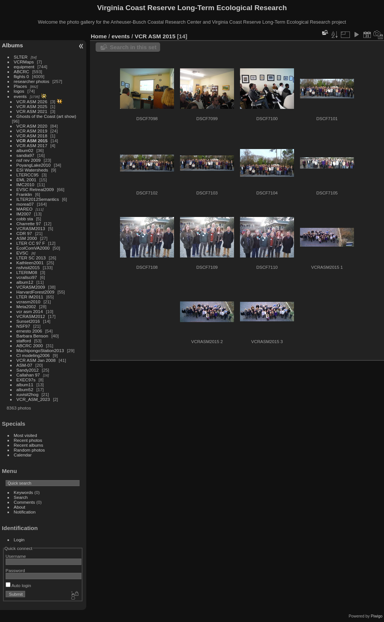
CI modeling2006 (33, 355)
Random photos (29, 449)
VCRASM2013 (30, 228)
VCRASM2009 (30, 287)
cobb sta (24, 218)
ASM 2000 (26, 238)
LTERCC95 (27, 174)
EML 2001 (26, 179)
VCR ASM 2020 (31, 125)
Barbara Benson (32, 335)
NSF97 (23, 326)
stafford (23, 340)
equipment (24, 66)
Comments (24, 502)
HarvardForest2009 (35, 291)
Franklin (24, 194)
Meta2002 (26, 306)
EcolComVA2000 (33, 247)
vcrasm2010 (28, 301)
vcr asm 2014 (29, 311)
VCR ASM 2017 (31, 145)
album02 (24, 150)
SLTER (21, 56)
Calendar (23, 454)
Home (99, 36)
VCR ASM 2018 (31, 135)
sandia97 (25, 155)
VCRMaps (24, 61)
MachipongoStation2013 (40, 350)
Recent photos (28, 440)
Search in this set (133, 47)
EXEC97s (26, 379)
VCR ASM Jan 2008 (36, 360)
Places (20, 86)
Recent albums (28, 445)
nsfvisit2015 (28, 267)
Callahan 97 (28, 374)
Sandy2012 (27, 369)
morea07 (25, 204)
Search (21, 497)
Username (16, 556)
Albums (12, 45)
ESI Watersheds (32, 169)
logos (19, 91)
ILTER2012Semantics (37, 199)
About (20, 507)
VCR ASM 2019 (31, 130)
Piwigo (376, 616)
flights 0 (21, 76)
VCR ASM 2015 (32, 140)
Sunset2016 (28, 321)
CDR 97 (24, 233)
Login (19, 539)
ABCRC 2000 (29, 345)
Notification (25, 511)
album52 (24, 389)
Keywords (23, 492)
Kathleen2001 (30, 262)
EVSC (22, 252)
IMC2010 (25, 184)
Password (15, 570)
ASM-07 (24, 365)
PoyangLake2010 (33, 165)
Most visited (25, 435)
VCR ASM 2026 (31, 101)
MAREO (24, 208)
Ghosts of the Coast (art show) (46, 116)
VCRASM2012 (30, 316)
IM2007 (23, 213)
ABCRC (21, 71)
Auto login (18, 585)
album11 (24, 384)
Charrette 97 (28, 223)
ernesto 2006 (29, 330)
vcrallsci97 (26, 277)
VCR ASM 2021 (31, 111)
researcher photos (32, 81)
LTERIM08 (26, 272)
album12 (24, 282)
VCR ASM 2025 (31, 106)
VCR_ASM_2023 (33, 399)
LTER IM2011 (30, 296)
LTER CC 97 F (30, 243)
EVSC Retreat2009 (35, 189)
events (20, 96)
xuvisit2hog (27, 394)
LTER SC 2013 (31, 257)
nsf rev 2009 (28, 160)
